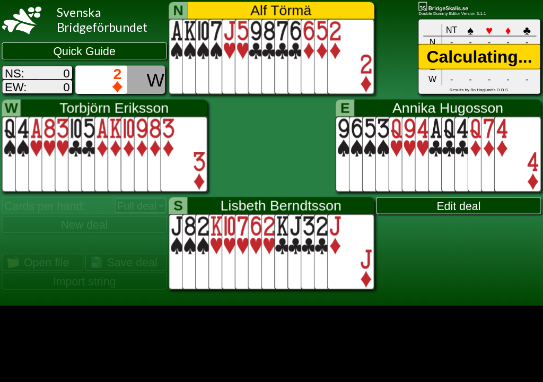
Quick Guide (84, 51)
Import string (84, 281)
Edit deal (458, 205)
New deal (84, 225)
